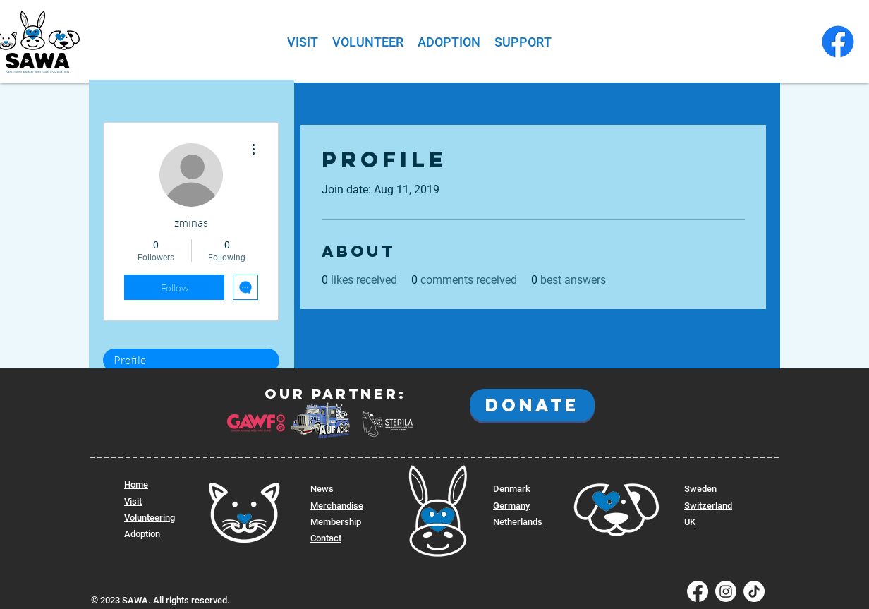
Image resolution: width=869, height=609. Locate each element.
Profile (130, 360)
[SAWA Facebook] (838, 41)
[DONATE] (532, 405)
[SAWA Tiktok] (754, 591)
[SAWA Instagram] (725, 591)
